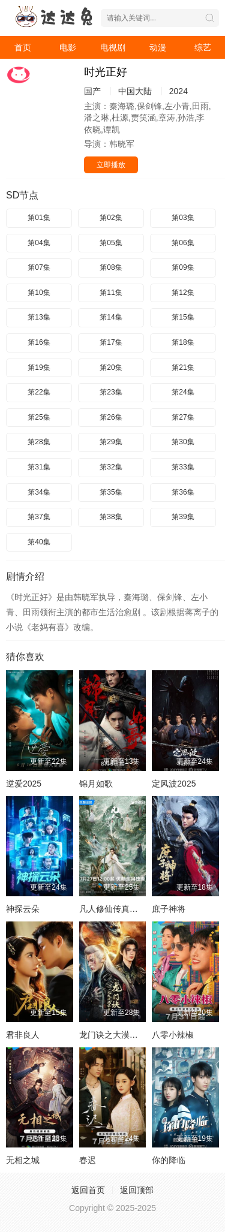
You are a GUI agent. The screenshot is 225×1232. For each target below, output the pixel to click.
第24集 (183, 392)
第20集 (111, 367)
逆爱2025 (23, 783)
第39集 (183, 517)
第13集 (39, 317)
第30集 (183, 442)
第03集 (183, 217)
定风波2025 (174, 783)
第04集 (39, 243)
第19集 (39, 367)
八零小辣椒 (173, 1035)
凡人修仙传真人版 (112, 909)
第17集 (111, 342)
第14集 (111, 317)
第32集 (111, 467)
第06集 (183, 243)
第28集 (39, 442)
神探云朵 (23, 909)
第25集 (39, 417)
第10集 (39, 292)
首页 (22, 47)
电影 (67, 47)
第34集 (39, 492)
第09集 (183, 267)
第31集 (39, 467)
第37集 (39, 517)
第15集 (183, 317)
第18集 (183, 342)
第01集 (39, 217)
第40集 (39, 542)
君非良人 (23, 1035)
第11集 (111, 292)
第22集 (39, 392)
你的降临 (168, 1160)
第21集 (183, 367)
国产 (92, 91)
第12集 (183, 292)
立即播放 (111, 165)
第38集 (111, 517)
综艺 (202, 47)
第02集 (111, 217)
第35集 (111, 492)
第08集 (111, 267)
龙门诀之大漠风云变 (117, 1035)
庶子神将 (168, 909)
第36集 (183, 492)
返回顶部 (137, 1190)
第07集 (39, 267)
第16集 (39, 342)
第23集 (111, 392)
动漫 (157, 47)
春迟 (87, 1160)
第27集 (183, 417)
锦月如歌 (96, 783)
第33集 (183, 467)
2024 (178, 91)
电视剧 (112, 47)
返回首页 (88, 1190)
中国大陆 (135, 91)
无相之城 (23, 1160)
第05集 (111, 243)
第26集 (111, 417)
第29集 (111, 442)
